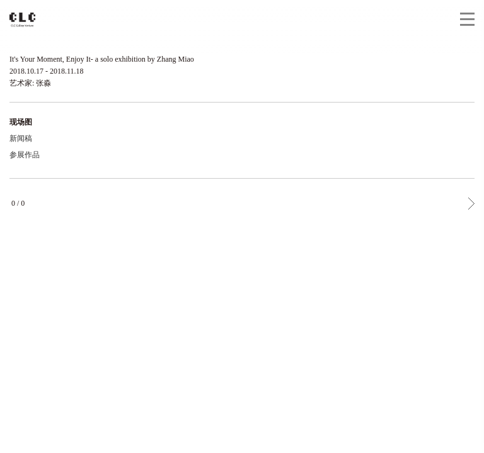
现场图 (20, 122)
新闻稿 (20, 138)
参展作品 (24, 154)
